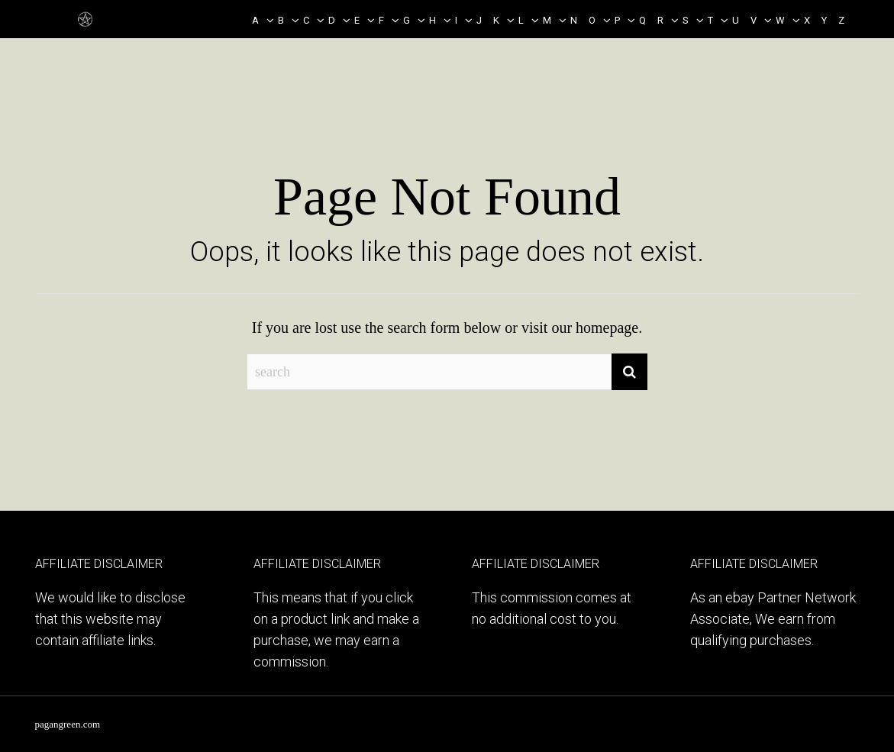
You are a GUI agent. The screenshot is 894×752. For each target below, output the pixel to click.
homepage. (609, 327)
